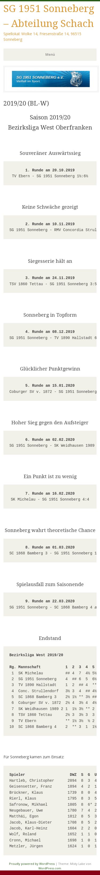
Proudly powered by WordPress (32, 864)
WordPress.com (49, 868)
